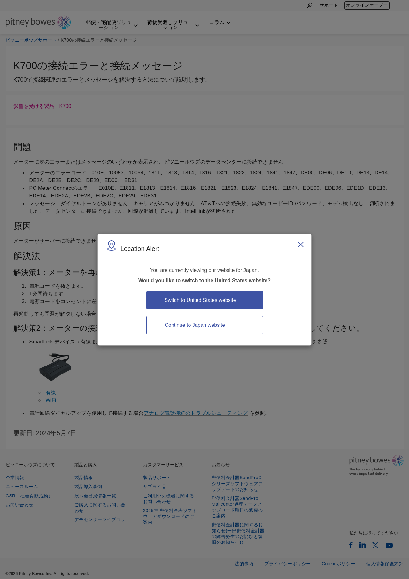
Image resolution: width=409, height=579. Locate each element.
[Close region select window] (300, 244)
